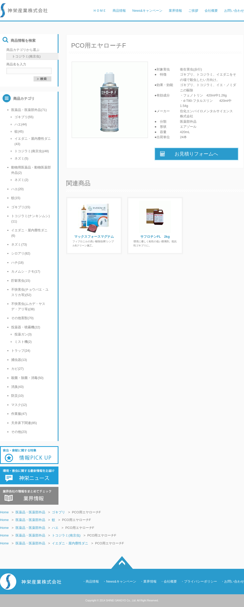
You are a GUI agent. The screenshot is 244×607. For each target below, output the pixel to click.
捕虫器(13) (19, 360)
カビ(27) (17, 369)
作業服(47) (19, 414)
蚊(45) (19, 131)
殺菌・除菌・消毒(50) (27, 378)
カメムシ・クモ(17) (25, 271)
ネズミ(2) (21, 180)
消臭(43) (17, 387)
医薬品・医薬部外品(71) (29, 110)
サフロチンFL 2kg (155, 236)
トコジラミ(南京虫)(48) (31, 151)
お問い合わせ (234, 581)
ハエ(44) (20, 124)
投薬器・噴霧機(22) (25, 327)
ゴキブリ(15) (20, 207)
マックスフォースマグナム (94, 236)
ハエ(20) (17, 189)
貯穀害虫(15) (20, 281)
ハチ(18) (17, 262)
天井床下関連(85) (24, 423)
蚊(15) (15, 198)
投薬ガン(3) (23, 334)
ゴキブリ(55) (24, 117)
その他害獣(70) (22, 318)
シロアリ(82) (20, 253)
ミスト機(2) (23, 342)
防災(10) (17, 396)
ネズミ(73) (19, 244)
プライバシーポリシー (200, 581)
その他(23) (19, 432)
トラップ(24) (20, 350)
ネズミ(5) (21, 158)
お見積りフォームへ (189, 154)
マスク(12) (19, 405)
